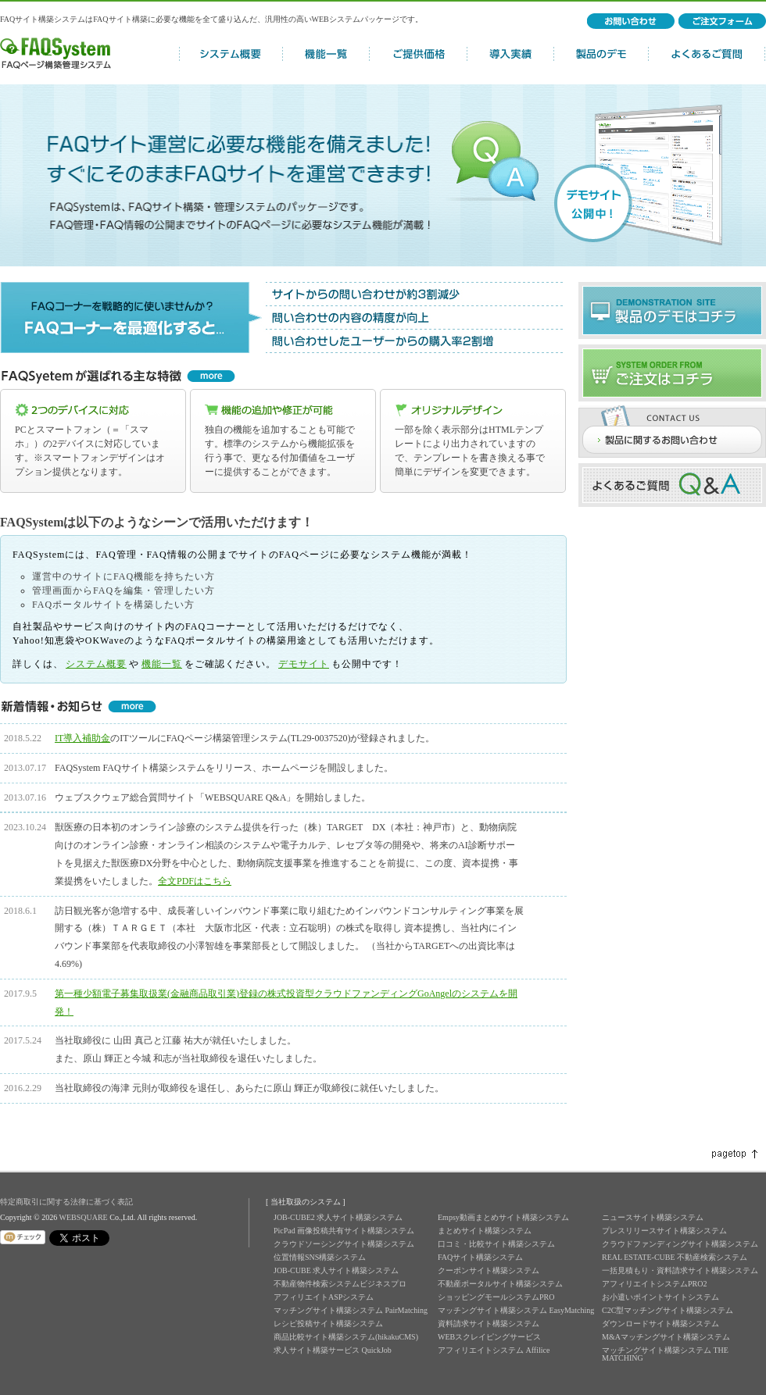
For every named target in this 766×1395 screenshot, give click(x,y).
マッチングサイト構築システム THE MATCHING (665, 1354)
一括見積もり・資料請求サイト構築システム (680, 1270)
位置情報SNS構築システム (320, 1257)
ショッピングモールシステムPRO (496, 1297)
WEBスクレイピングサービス (489, 1337)
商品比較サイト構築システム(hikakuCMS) (346, 1337)
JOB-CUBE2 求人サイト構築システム (338, 1217)
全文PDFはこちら (194, 881)
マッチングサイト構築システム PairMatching (351, 1310)
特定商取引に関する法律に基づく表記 (66, 1201)
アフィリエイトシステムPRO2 (654, 1283)
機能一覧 (161, 663)
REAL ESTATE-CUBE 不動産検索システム (674, 1257)
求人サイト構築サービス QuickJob (333, 1350)
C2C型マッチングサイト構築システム (667, 1310)
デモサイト (303, 663)
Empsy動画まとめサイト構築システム (503, 1217)
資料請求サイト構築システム (488, 1323)
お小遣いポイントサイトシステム (660, 1297)
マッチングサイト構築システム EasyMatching (516, 1310)
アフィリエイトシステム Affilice (493, 1350)
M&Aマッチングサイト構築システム (666, 1337)
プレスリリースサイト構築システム (664, 1230)
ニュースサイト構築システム (652, 1217)
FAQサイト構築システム (480, 1257)
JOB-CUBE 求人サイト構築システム (336, 1270)
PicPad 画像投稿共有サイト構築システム (344, 1230)
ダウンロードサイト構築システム (660, 1323)
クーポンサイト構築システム (488, 1270)
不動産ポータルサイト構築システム (500, 1283)
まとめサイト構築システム (485, 1230)
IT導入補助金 (82, 738)
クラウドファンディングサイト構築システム (680, 1244)
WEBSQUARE (83, 1217)
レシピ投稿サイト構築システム (328, 1323)
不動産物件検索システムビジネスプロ (340, 1283)
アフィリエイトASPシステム (324, 1297)
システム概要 (96, 663)
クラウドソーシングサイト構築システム (344, 1244)
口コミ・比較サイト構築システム (496, 1244)
